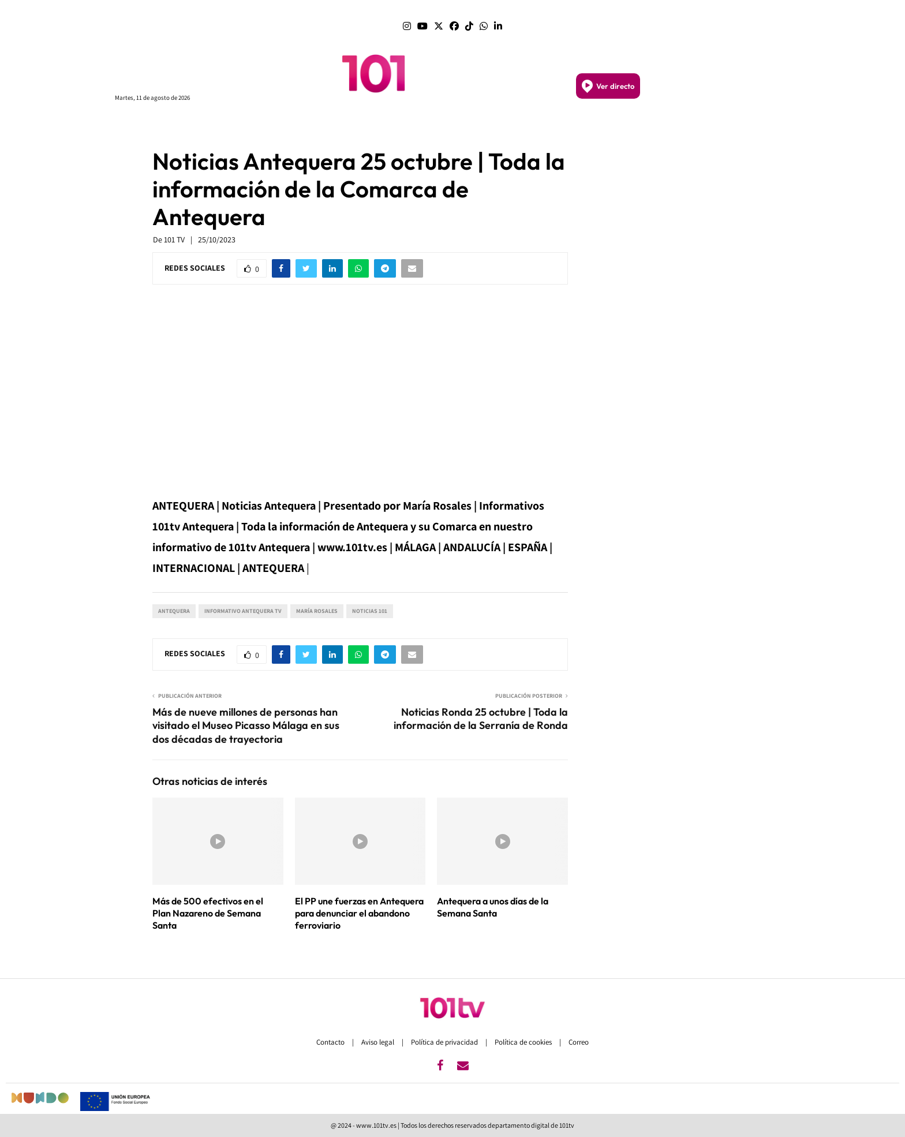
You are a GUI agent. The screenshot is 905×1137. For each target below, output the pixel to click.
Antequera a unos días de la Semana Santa (492, 907)
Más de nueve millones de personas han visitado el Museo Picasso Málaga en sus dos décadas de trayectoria (245, 725)
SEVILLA (450, 125)
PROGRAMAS (264, 125)
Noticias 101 (369, 611)
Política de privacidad (445, 1042)
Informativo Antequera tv (243, 611)
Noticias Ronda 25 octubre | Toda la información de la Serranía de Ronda (481, 718)
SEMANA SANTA (547, 125)
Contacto (331, 1042)
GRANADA (490, 125)
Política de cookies (524, 1042)
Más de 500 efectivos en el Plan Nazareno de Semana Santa (207, 913)
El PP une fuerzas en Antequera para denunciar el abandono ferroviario (359, 913)
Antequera (174, 611)
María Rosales (317, 611)
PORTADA (315, 125)
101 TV (174, 239)
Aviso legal (378, 1042)
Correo (579, 1042)
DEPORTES (608, 125)
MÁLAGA (413, 125)
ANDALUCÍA (365, 125)
